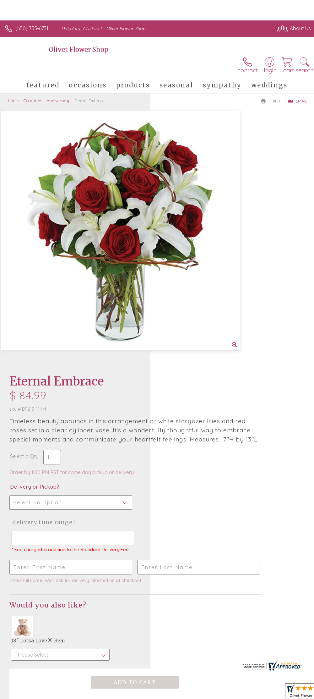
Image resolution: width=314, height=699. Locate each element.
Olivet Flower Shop (78, 49)
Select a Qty (174, 210)
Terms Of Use (167, 645)
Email (297, 101)
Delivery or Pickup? (184, 240)
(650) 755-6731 (31, 28)
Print (271, 101)
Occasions (33, 100)
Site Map (288, 645)
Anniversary (58, 100)
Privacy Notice (204, 645)
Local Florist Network (249, 645)
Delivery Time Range (191, 276)
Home (13, 100)
